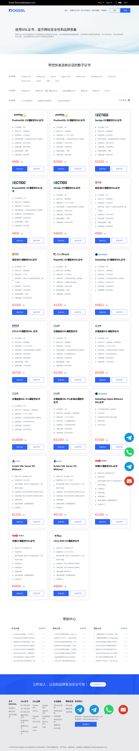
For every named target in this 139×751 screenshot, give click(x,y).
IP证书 (107, 91)
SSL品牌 (36, 701)
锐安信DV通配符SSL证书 (107, 188)
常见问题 (69, 705)
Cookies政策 (40, 747)
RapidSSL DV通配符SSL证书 (67, 260)
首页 (66, 10)
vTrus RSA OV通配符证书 (66, 541)
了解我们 (104, 10)
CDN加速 (57, 716)
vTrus (57, 81)
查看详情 (19, 169)
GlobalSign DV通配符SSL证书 (110, 260)
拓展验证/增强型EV (45, 101)
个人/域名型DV (27, 101)
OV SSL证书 (25, 709)
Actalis (38, 81)
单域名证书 (26, 91)
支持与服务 (95, 10)
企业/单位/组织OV (63, 101)
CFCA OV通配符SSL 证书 (24, 331)
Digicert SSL (65, 76)
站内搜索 (69, 712)
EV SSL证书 (25, 712)
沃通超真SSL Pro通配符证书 (26, 399)
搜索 (121, 2)
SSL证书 (24, 701)
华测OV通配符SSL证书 (23, 541)
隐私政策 (71, 747)
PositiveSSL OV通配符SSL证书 (69, 120)
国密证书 (96, 91)
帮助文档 (69, 709)
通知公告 (12, 711)
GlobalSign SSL (96, 76)
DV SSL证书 (25, 705)
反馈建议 (79, 747)
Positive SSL (26, 76)
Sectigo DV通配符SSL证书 (108, 120)
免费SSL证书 (75, 10)
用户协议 (63, 747)
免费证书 (84, 91)
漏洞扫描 (57, 725)
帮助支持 (69, 701)
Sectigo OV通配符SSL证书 (66, 188)
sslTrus (53, 76)
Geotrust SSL (81, 76)
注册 (125, 10)
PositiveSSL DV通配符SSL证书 (27, 120)
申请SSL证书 (98, 684)
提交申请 (36, 169)
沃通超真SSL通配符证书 (107, 331)
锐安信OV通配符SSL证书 (24, 260)
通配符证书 (53, 91)
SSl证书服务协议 (52, 747)
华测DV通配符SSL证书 (106, 466)
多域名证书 (39, 91)
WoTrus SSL (26, 81)
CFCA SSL (112, 76)
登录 (114, 10)
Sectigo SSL (40, 76)
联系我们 (12, 708)
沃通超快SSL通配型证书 (65, 331)
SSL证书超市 (85, 10)
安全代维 (57, 728)
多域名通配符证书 (68, 91)
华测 (48, 81)
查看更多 (42, 628)
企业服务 (57, 701)
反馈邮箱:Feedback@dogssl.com (95, 747)
